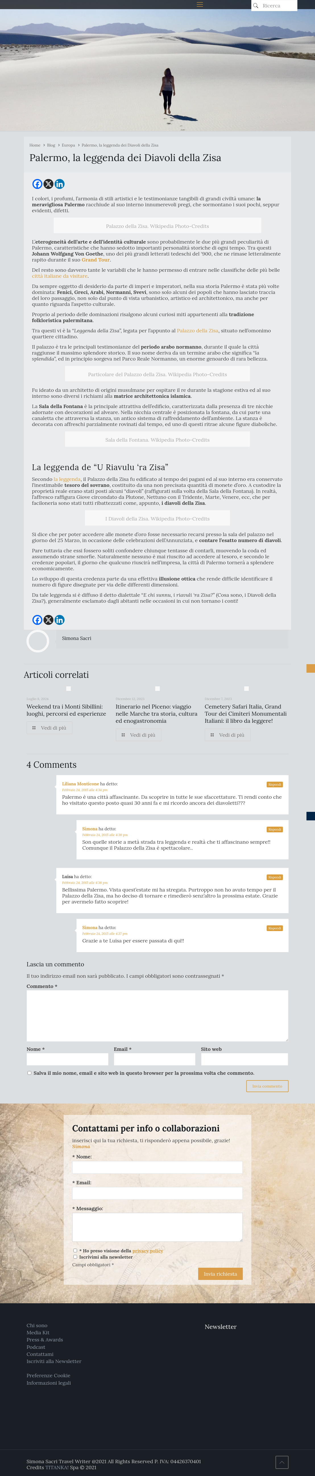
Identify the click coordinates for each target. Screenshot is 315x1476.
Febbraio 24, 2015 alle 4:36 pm (105, 835)
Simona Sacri (76, 638)
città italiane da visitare (60, 276)
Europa (68, 145)
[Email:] (157, 1193)
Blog (51, 145)
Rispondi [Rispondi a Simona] (274, 829)
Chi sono (36, 1325)
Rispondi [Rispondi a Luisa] (274, 877)
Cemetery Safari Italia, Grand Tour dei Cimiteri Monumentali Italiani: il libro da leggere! (246, 713)
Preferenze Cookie (48, 1375)
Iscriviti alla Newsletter (53, 1361)
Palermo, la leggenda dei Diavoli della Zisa (120, 145)
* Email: (81, 1182)
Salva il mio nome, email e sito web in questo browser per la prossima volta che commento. (144, 1073)
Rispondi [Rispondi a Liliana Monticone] (274, 785)
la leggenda (67, 479)
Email (123, 1049)
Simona (89, 828)
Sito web (211, 1049)
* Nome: (82, 1157)
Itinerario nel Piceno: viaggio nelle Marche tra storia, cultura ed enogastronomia (157, 713)
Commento (41, 986)
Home (34, 145)
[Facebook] (37, 184)
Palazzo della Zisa (197, 330)
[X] (48, 184)
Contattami (39, 1354)
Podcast (35, 1347)
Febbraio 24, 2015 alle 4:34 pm (84, 790)
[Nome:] (157, 1167)
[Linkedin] (60, 184)
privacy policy (147, 1250)
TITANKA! (57, 1467)
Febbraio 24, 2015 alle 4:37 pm (104, 933)
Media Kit (37, 1332)
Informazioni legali (48, 1383)
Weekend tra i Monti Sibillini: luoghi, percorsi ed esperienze (66, 710)
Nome (35, 1049)
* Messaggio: (87, 1208)
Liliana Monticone (80, 784)
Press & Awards (44, 1339)
